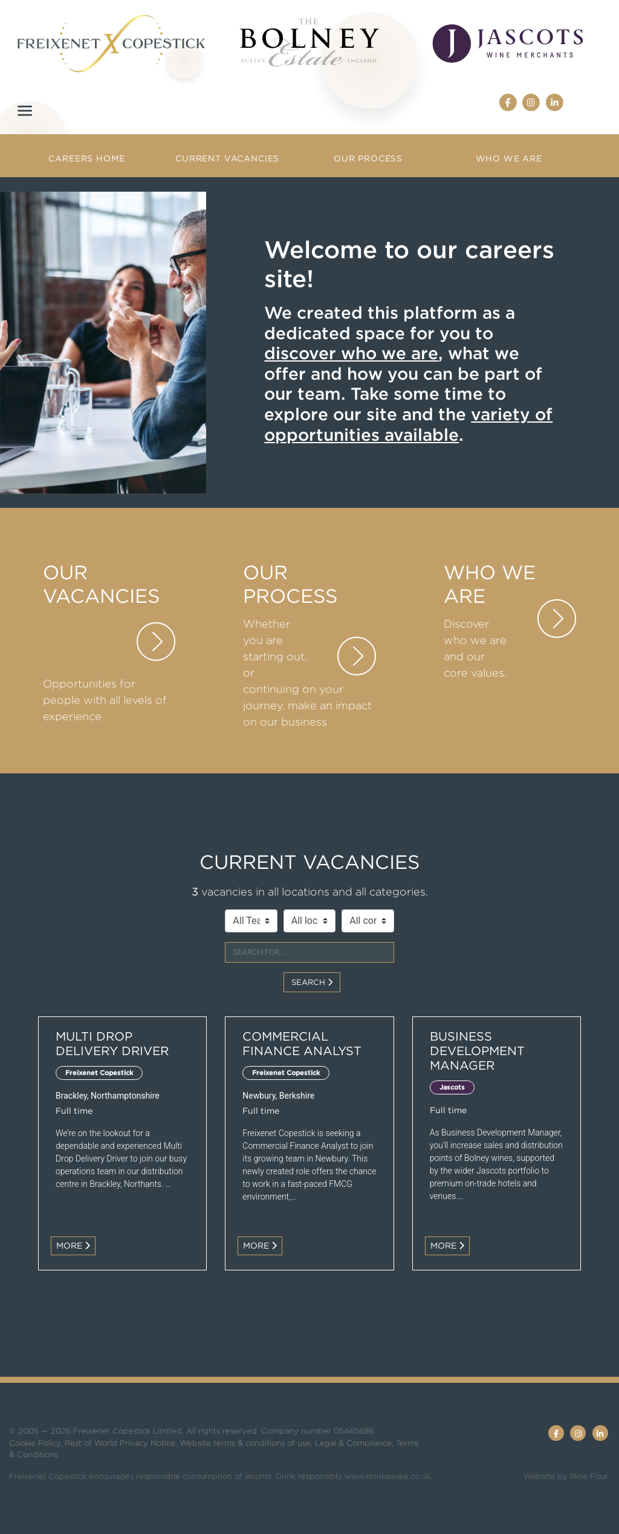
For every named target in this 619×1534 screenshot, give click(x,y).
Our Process (368, 158)
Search (311, 982)
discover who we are (351, 353)
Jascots (452, 1087)
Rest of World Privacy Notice (120, 1443)
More (73, 1245)
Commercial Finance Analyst (301, 1043)
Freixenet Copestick (99, 1072)
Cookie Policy (34, 1443)
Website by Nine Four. (566, 1476)
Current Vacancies (227, 158)
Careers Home (86, 158)
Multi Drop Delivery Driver (112, 1043)
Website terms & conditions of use (245, 1443)
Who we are (509, 158)
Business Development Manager (477, 1051)
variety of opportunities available (408, 424)
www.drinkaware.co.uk (387, 1476)
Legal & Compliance (353, 1443)
